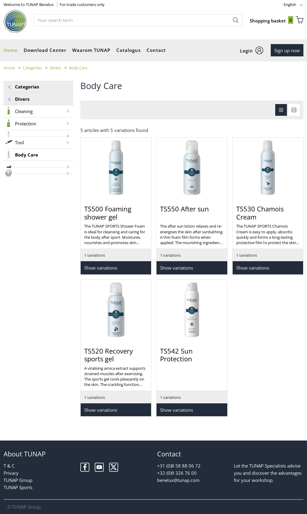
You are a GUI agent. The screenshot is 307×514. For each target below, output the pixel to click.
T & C (9, 466)
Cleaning (37, 111)
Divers (55, 67)
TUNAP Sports (18, 487)
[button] (252, 50)
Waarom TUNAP (91, 50)
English (290, 4)
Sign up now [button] (287, 50)
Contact (156, 50)
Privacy (11, 473)
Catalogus (128, 50)
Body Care (78, 67)
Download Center (45, 50)
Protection (37, 123)
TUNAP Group (18, 480)
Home (11, 50)
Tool (37, 142)
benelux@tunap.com (178, 480)
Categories (32, 67)
